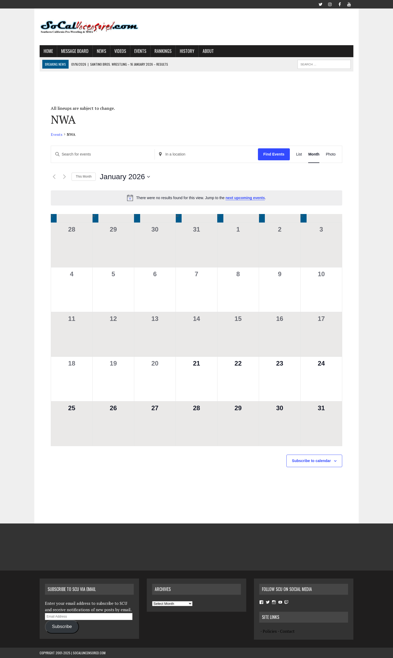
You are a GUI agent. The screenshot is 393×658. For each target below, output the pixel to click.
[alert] (196, 197)
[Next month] (64, 177)
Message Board (75, 51)
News (101, 51)
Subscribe (62, 626)
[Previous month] (54, 177)
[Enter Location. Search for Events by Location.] (206, 154)
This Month (83, 176)
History (187, 51)
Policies (270, 631)
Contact (287, 631)
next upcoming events (245, 198)
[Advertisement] (256, 26)
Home (48, 51)
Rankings (163, 51)
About (208, 51)
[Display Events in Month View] (313, 154)
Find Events (273, 154)
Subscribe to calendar (311, 461)
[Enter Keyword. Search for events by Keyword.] (102, 154)
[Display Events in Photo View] (331, 154)
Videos (120, 51)
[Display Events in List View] (299, 154)
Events (140, 51)
